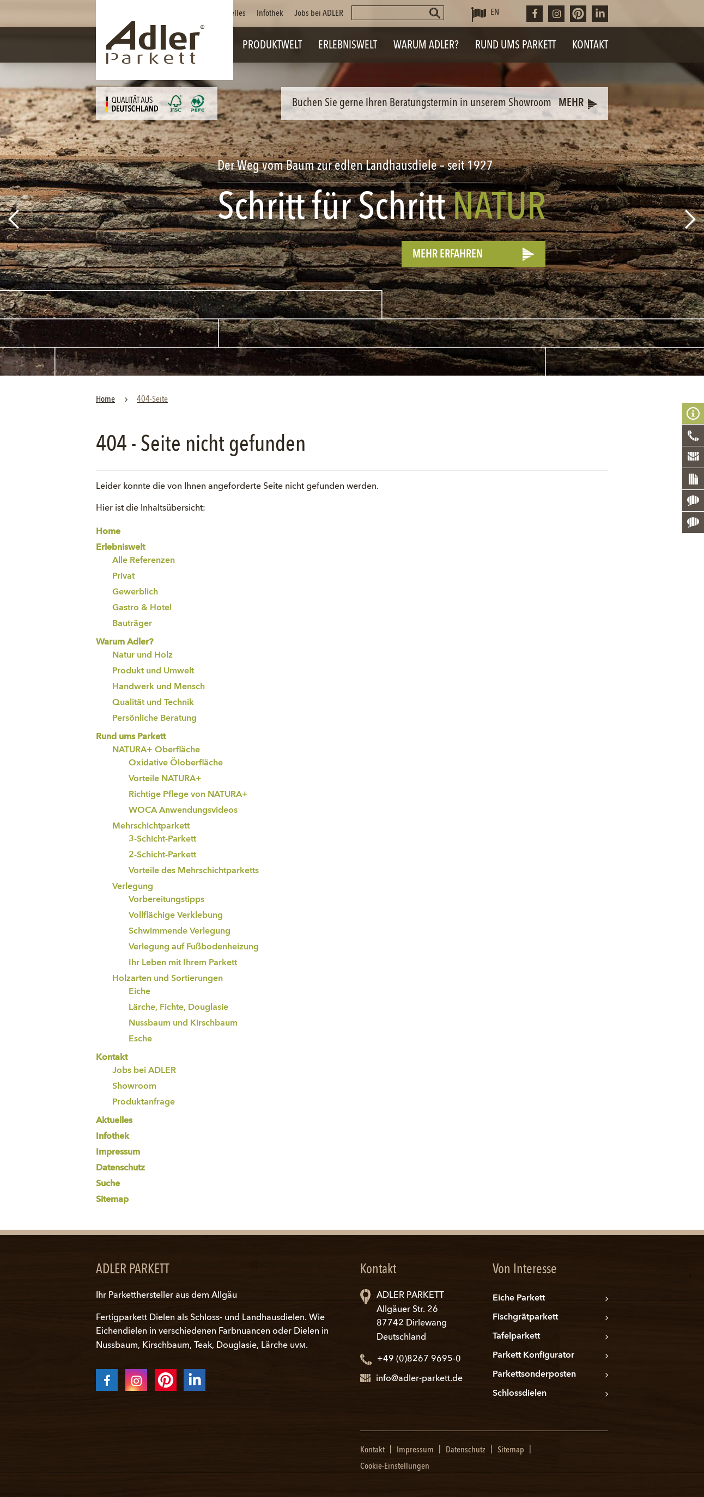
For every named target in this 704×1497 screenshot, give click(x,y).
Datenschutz (120, 1168)
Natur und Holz (142, 655)
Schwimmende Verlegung (179, 931)
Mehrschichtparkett (151, 826)
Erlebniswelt (120, 547)
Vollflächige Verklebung (176, 915)
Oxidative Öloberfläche (176, 763)
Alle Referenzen (143, 560)
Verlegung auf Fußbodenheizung (194, 947)
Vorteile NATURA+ (165, 779)
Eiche (139, 991)
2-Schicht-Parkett (162, 855)
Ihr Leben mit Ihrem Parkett (183, 963)
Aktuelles (231, 13)
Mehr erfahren (447, 254)
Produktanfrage (143, 1102)
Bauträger (132, 623)
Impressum (118, 1152)
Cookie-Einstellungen (394, 1466)
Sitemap (112, 1199)
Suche (108, 1184)
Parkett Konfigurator (533, 1355)
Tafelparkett (516, 1336)
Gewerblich (135, 592)
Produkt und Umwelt (153, 671)
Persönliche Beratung (154, 718)
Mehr (571, 103)
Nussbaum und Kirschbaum (183, 1023)
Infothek (270, 13)
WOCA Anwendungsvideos (183, 810)
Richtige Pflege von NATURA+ (188, 794)
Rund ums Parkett (131, 737)
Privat (123, 576)
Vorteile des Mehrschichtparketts (194, 871)
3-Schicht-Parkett (162, 839)
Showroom (134, 1086)
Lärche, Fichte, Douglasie (178, 1007)
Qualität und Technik (153, 702)
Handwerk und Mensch (158, 687)
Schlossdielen (520, 1393)
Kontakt (112, 1057)
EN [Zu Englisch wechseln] (494, 12)
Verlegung (132, 886)
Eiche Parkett (519, 1298)
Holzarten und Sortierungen (167, 978)
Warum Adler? (124, 642)
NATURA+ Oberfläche (156, 750)
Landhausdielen (273, 1318)
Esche (140, 1039)
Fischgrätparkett (525, 1317)
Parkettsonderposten (534, 1374)
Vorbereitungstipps (166, 899)
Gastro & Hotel (142, 608)
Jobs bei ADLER (318, 13)
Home (108, 531)
